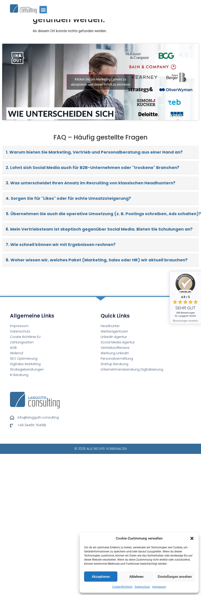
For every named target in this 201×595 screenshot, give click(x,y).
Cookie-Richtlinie (122, 586)
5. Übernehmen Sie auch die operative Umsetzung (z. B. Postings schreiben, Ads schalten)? (102, 214)
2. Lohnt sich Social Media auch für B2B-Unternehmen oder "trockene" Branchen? (92, 167)
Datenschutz (142, 586)
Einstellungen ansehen (175, 577)
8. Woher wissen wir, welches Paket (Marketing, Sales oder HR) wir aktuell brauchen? (97, 260)
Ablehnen (136, 577)
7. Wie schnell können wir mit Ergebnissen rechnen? (61, 244)
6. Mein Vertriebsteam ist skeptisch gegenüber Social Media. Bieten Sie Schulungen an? (99, 229)
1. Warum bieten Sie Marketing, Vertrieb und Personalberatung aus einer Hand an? (94, 152)
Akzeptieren (101, 577)
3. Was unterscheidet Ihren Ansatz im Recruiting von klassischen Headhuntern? (90, 183)
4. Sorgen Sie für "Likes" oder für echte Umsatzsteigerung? (68, 198)
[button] (192, 538)
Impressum (159, 586)
